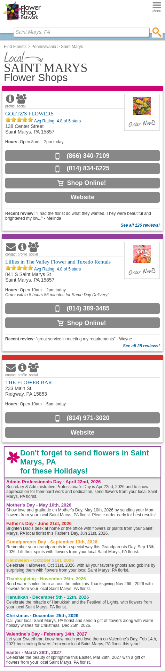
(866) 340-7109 (87, 155)
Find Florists (15, 46)
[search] (157, 32)
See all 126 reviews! (140, 225)
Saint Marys (72, 46)
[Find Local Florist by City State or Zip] (81, 32)
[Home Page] (22, 21)
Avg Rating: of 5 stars (57, 121)
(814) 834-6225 (87, 168)
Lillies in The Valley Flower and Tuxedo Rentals (58, 262)
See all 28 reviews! (141, 345)
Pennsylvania (43, 46)
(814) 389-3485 (87, 308)
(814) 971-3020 (87, 417)
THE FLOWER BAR (28, 382)
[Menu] (157, 7)
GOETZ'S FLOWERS (29, 113)
